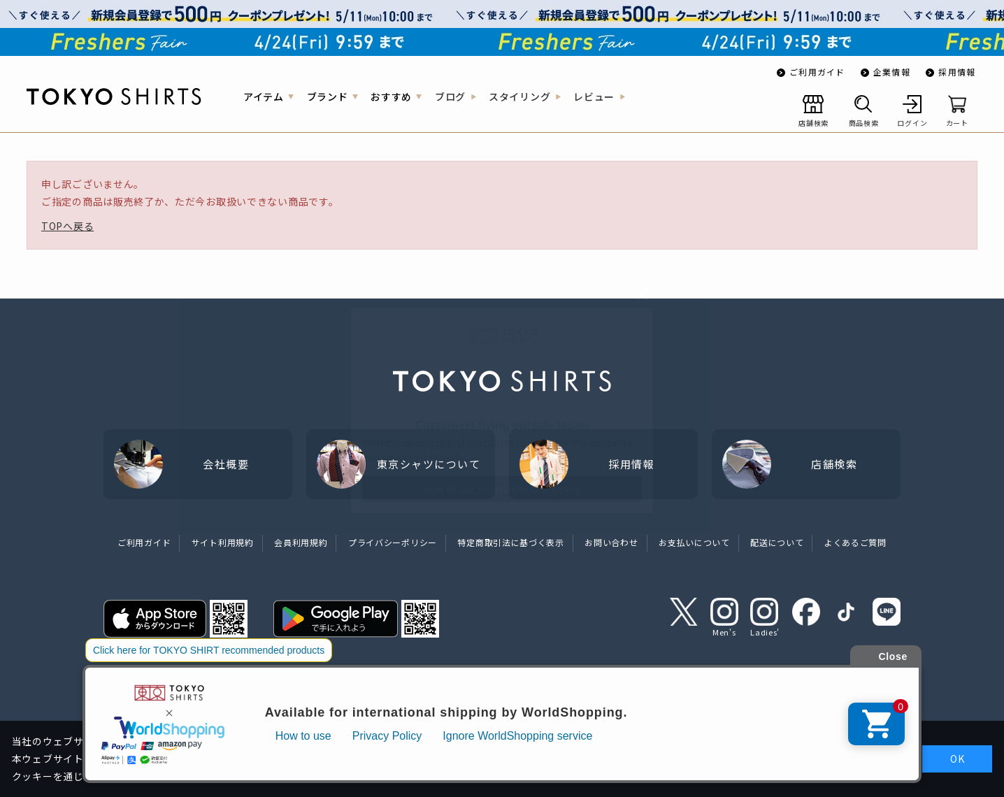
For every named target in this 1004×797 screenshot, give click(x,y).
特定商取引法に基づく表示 (510, 542)
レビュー (594, 96)
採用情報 (956, 72)
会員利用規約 (300, 542)
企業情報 (891, 72)
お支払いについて (694, 542)
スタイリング (519, 96)
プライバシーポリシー (392, 542)
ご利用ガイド (817, 72)
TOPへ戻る (67, 226)
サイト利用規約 (223, 542)
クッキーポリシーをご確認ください (587, 776)
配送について (776, 542)
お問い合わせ (611, 542)
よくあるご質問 (855, 542)
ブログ (450, 96)
